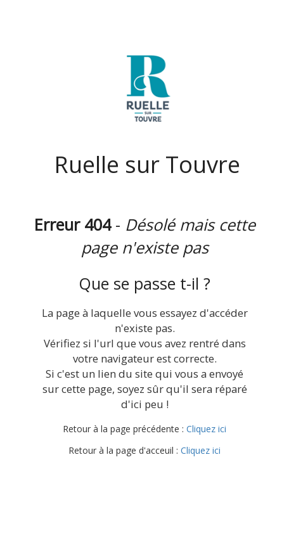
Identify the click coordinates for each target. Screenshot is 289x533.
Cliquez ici (206, 429)
